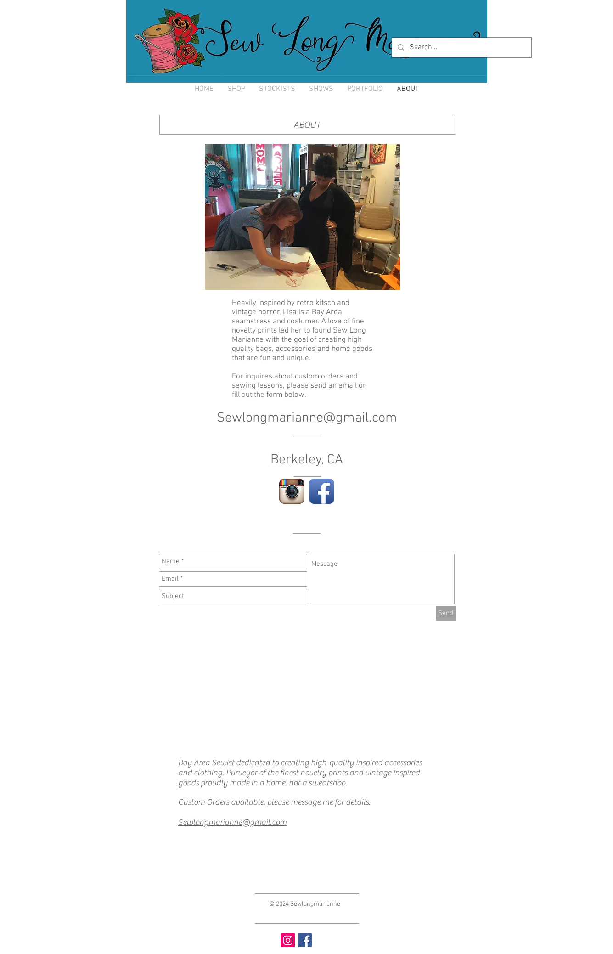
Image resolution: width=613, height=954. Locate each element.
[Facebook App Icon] (321, 491)
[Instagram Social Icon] (288, 940)
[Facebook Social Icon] (305, 940)
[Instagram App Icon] (291, 491)
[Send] (446, 613)
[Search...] (461, 47)
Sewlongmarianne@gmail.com (307, 418)
